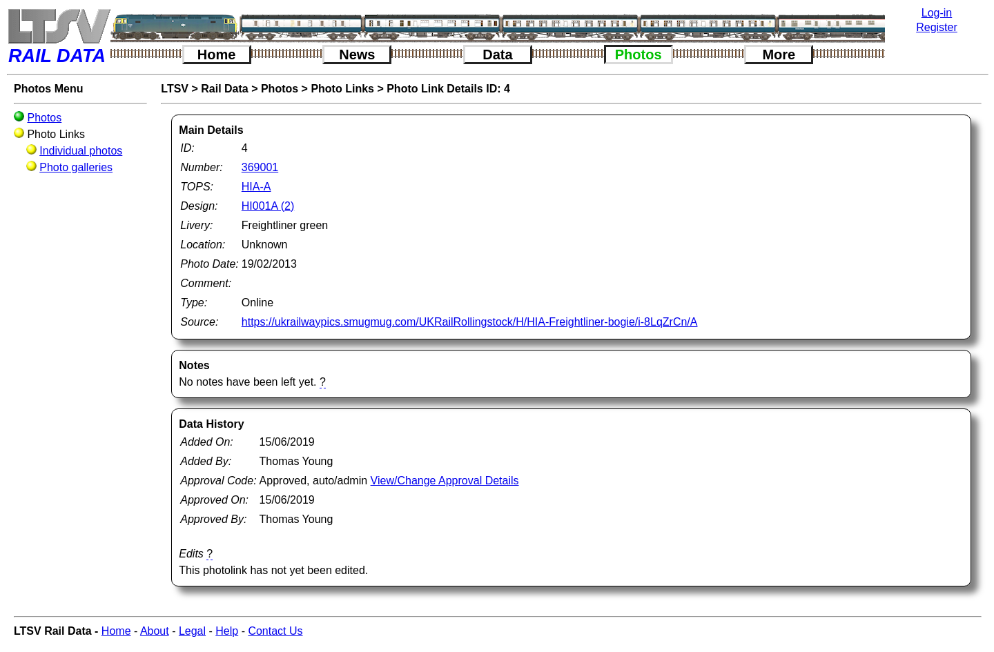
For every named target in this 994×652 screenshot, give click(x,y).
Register (936, 27)
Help (226, 631)
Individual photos (80, 151)
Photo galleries (76, 167)
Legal (192, 631)
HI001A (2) (268, 206)
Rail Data (224, 89)
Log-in (937, 13)
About (154, 631)
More (778, 54)
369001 (260, 167)
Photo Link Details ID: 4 (448, 89)
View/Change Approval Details (445, 480)
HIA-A (256, 186)
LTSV (174, 89)
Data (497, 54)
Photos (638, 54)
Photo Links (342, 89)
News (357, 54)
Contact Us (275, 631)
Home (216, 54)
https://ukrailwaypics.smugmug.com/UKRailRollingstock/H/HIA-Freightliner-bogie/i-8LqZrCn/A (470, 322)
